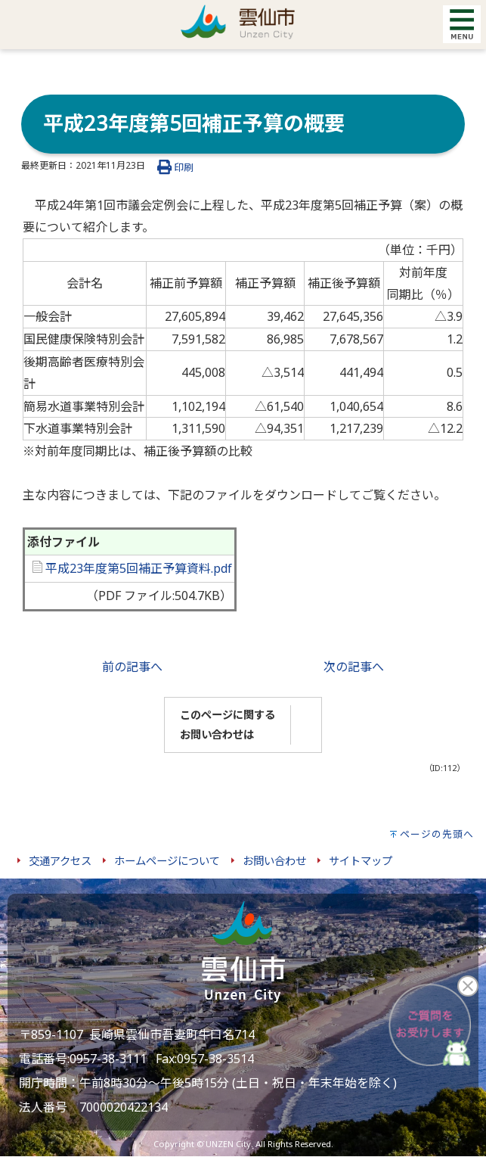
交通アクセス (60, 861)
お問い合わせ (274, 861)
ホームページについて (167, 861)
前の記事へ (132, 666)
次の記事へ (353, 666)
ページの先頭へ (437, 834)
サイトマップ (360, 861)
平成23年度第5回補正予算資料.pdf (132, 568)
